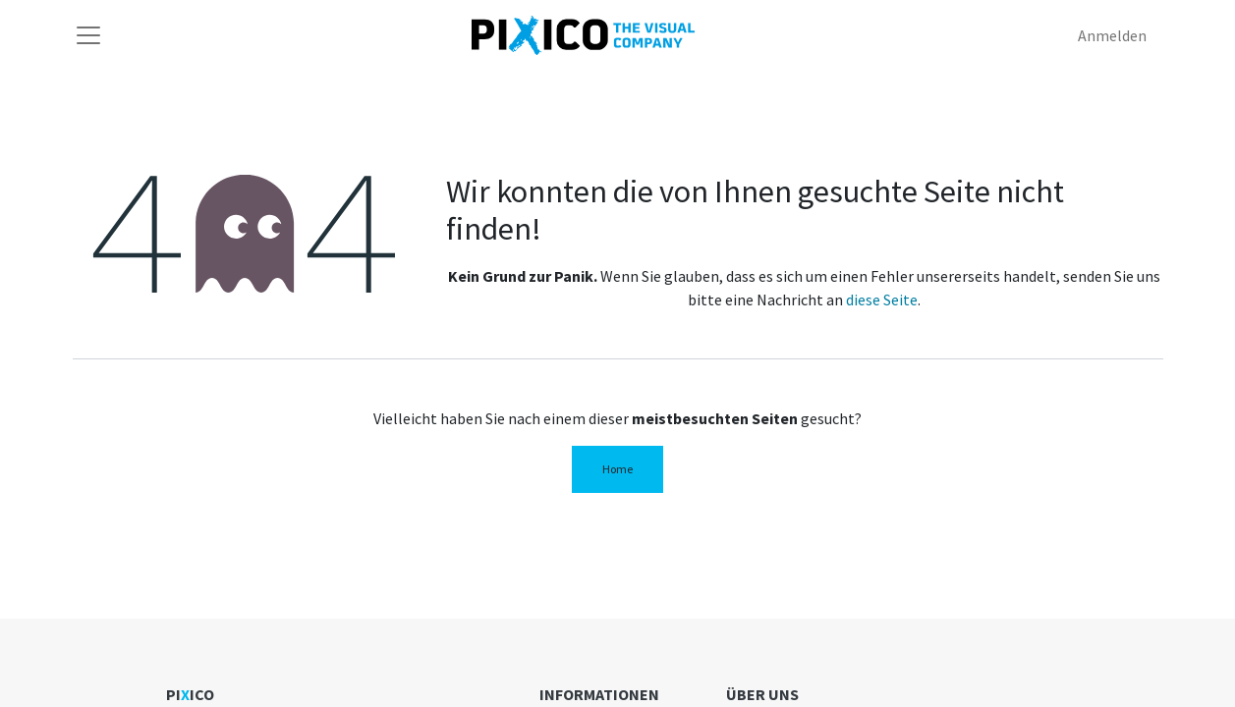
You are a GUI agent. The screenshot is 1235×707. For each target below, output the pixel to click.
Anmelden (1112, 35)
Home (617, 469)
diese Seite (882, 299)
